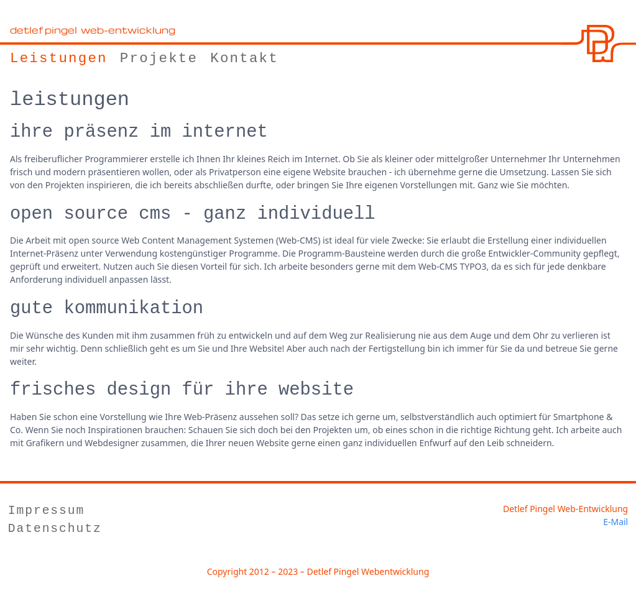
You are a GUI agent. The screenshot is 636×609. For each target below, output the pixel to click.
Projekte (159, 58)
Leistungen (59, 58)
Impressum (46, 511)
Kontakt (244, 58)
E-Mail (615, 522)
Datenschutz (55, 529)
